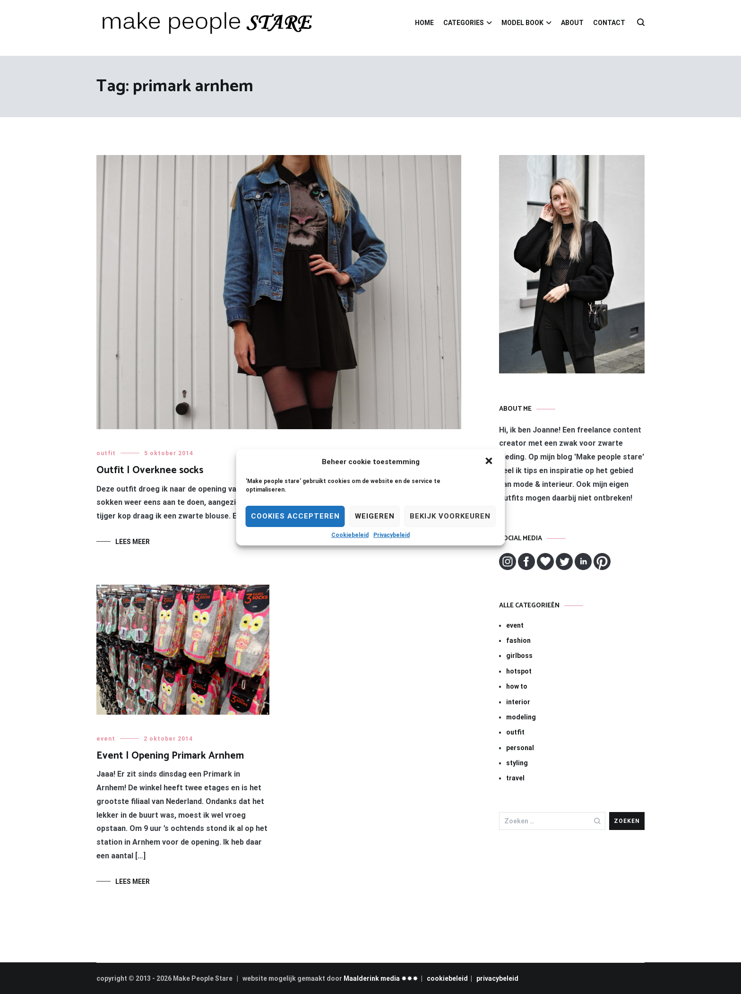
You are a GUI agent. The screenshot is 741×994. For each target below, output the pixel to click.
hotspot (519, 671)
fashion (518, 640)
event (105, 738)
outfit (106, 453)
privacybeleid (497, 978)
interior (518, 702)
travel (515, 778)
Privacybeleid (391, 535)
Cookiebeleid (350, 535)
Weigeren (375, 516)
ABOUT (572, 22)
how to (516, 686)
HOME (424, 22)
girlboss (519, 655)
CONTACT (609, 22)
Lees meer (132, 541)
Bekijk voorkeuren (450, 516)
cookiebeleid (447, 978)
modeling (521, 717)
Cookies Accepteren (295, 516)
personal (520, 748)
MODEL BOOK (522, 22)
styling (517, 763)
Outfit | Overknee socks (149, 470)
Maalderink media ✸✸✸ (381, 978)
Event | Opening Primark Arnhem (170, 756)
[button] (490, 461)
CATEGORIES (463, 22)
